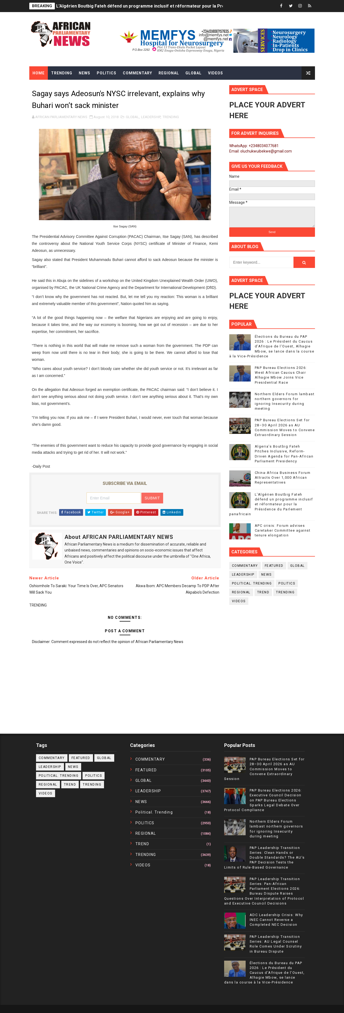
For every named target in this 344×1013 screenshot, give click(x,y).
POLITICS (286, 583)
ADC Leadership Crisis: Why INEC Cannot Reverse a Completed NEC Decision (276, 920)
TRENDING (171, 117)
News (84, 73)
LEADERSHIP (150, 117)
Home (39, 73)
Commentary (137, 73)
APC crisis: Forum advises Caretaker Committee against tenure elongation (283, 530)
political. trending (252, 583)
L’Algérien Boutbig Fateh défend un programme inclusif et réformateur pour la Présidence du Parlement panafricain (174, 6)
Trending (61, 73)
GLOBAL (132, 117)
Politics (106, 73)
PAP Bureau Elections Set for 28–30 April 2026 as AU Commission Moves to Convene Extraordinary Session (264, 769)
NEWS (266, 574)
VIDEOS (239, 601)
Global (193, 73)
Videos (215, 73)
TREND (263, 592)
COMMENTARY (245, 566)
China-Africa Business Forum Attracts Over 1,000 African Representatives (283, 477)
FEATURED (274, 566)
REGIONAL (241, 592)
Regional (169, 73)
